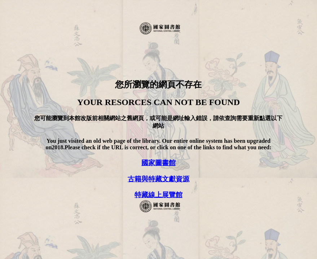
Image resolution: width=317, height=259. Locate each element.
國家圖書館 (158, 163)
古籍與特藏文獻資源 (158, 179)
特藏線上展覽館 (158, 195)
